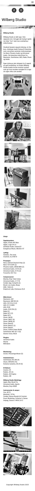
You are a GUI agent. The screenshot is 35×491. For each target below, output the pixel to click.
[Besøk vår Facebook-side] (14, 10)
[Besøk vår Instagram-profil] (21, 10)
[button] (32, 2)
